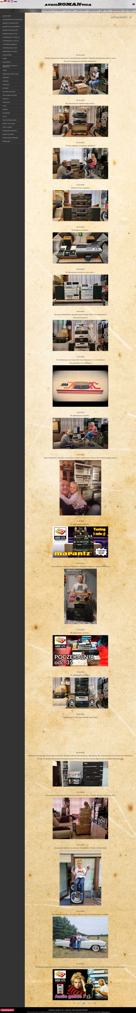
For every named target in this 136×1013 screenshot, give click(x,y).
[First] (69, 1003)
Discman (5, 81)
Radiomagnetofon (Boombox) (12, 19)
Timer (5, 58)
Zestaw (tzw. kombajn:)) (10, 137)
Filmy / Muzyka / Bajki (10, 120)
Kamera (5, 109)
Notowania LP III (48, 10)
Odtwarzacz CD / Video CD (11, 37)
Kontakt (130, 10)
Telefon (5, 98)
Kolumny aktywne (9, 91)
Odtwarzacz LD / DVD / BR (10, 40)
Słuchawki (6, 113)
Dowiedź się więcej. (105, 1012)
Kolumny (6, 88)
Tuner (5, 70)
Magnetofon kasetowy (11, 23)
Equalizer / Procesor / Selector (10, 66)
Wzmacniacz (7, 62)
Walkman (6, 77)
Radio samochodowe (10, 95)
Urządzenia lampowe (10, 130)
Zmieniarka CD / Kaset (10, 51)
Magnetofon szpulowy (10, 30)
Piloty (5, 116)
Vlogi (106, 10)
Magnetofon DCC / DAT (10, 33)
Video (5, 105)
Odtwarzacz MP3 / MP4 (10, 48)
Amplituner (7, 16)
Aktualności (95, 10)
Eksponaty (83, 10)
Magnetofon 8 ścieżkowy (11, 26)
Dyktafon (6, 84)
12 (94, 1003)
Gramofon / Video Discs (10, 74)
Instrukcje (7, 1011)
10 (84, 1003)
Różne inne (6, 141)
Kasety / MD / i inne (9, 123)
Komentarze (119, 10)
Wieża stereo (7, 55)
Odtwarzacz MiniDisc (10, 44)
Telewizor (6, 102)
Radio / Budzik (7, 127)
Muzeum (71, 10)
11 (89, 1003)
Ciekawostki (60, 10)
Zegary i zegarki (8, 134)
